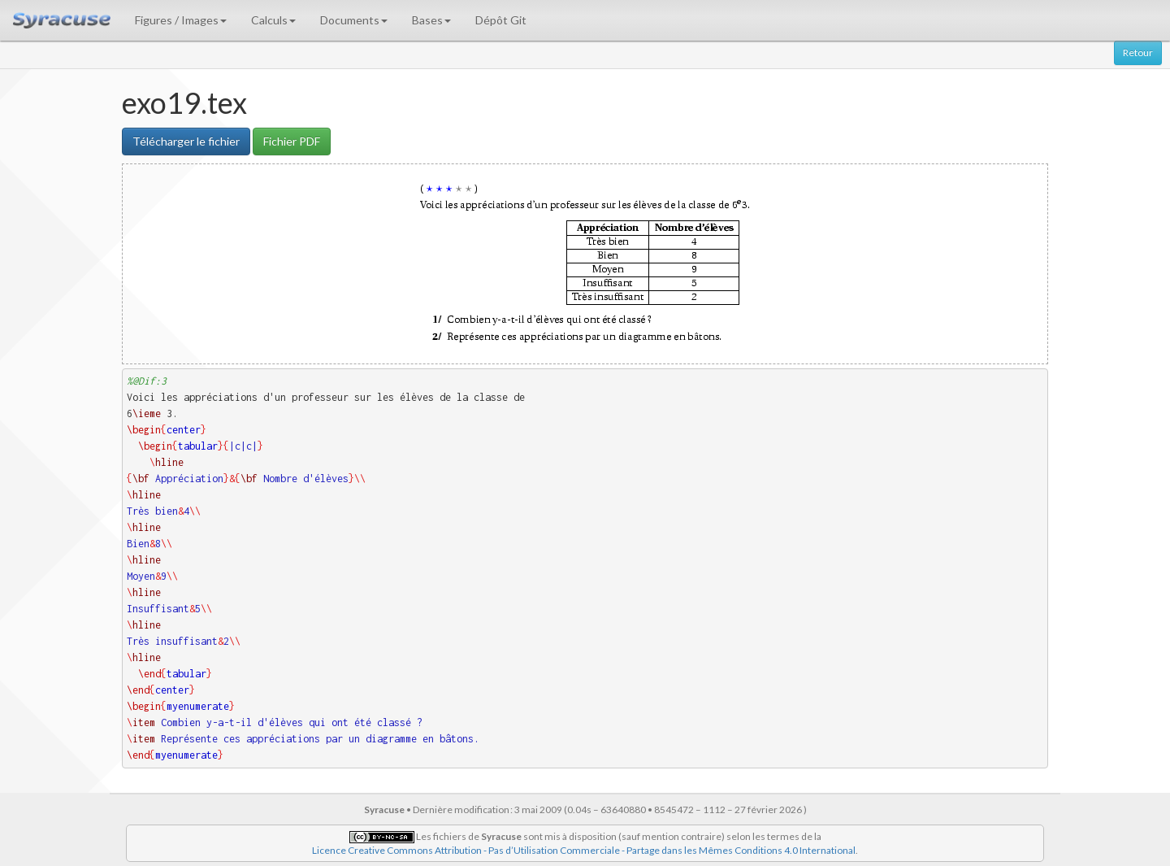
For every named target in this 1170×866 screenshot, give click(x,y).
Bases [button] (431, 20)
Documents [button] (354, 20)
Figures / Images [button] (181, 20)
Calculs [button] (273, 20)
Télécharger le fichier (186, 141)
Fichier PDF (291, 141)
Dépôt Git (500, 20)
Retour (1138, 52)
